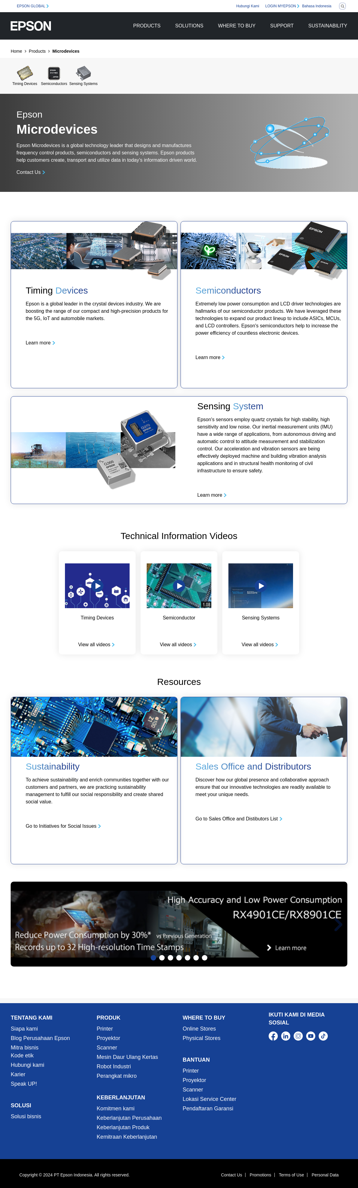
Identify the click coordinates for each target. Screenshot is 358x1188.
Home (16, 51)
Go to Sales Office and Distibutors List (236, 818)
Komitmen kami (115, 1108)
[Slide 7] (204, 958)
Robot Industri (114, 1066)
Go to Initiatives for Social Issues (61, 826)
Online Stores (199, 1029)
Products (37, 51)
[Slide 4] (179, 958)
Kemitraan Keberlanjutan (127, 1137)
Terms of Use (291, 1175)
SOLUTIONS (189, 25)
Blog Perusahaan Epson (40, 1038)
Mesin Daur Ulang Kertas (127, 1057)
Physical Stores (201, 1038)
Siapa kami (24, 1029)
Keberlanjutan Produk (123, 1127)
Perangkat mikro (117, 1076)
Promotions (260, 1175)
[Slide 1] (153, 958)
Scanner (107, 1048)
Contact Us (28, 172)
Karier (18, 1074)
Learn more (38, 342)
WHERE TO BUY (237, 25)
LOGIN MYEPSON (280, 6)
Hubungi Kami (247, 6)
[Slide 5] (187, 958)
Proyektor (108, 1038)
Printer (105, 1029)
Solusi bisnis (26, 1116)
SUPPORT (282, 25)
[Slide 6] (196, 958)
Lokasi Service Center (209, 1099)
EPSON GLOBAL (31, 6)
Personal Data (325, 1175)
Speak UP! (24, 1084)
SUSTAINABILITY (327, 25)
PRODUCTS (147, 25)
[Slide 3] (170, 958)
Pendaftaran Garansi (208, 1108)
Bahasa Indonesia (316, 6)
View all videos (94, 644)
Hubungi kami (27, 1065)
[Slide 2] (162, 958)
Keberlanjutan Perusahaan (129, 1118)
